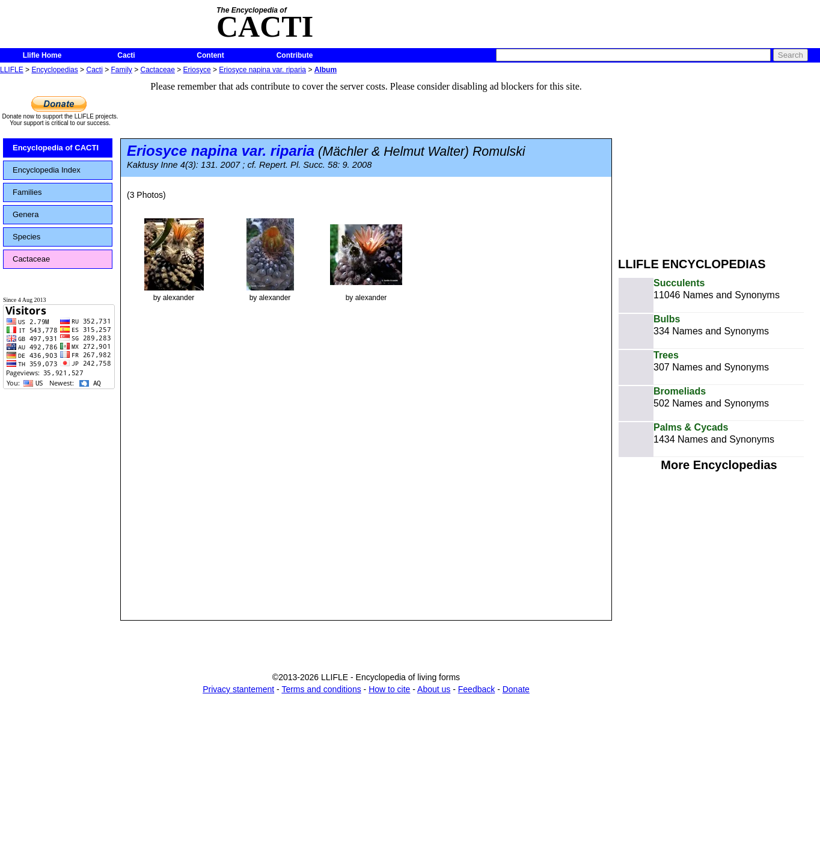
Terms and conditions (321, 689)
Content (210, 55)
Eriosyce (197, 70)
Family (121, 70)
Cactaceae (158, 70)
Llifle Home (42, 55)
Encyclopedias (54, 70)
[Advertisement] (719, 161)
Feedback (476, 689)
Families (27, 192)
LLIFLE (11, 70)
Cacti (126, 55)
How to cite (389, 689)
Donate (516, 689)
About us (433, 689)
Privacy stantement (238, 689)
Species (26, 236)
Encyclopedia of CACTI (56, 147)
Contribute (295, 55)
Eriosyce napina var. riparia (262, 70)
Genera (25, 214)
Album (325, 70)
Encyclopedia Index (47, 169)
